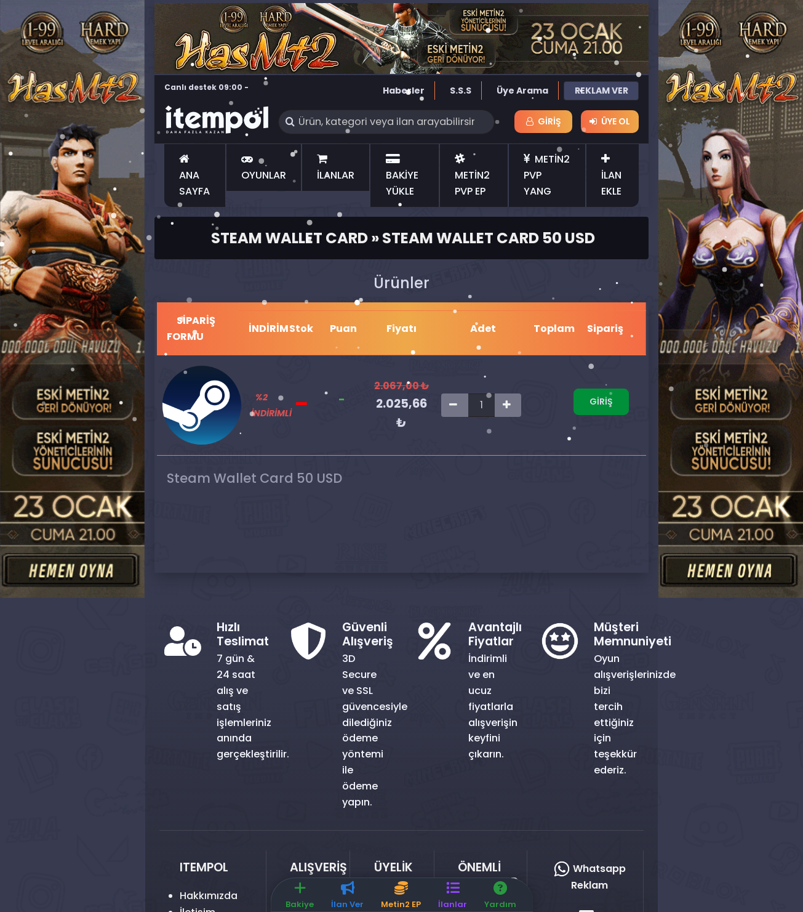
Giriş (543, 121)
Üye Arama (522, 90)
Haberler (404, 90)
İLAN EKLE (611, 176)
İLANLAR (335, 168)
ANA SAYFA (194, 176)
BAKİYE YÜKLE (402, 176)
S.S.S (460, 90)
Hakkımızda (209, 896)
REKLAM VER (601, 90)
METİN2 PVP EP (472, 176)
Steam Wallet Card (289, 238)
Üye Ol (609, 121)
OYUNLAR (263, 168)
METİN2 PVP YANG (547, 175)
